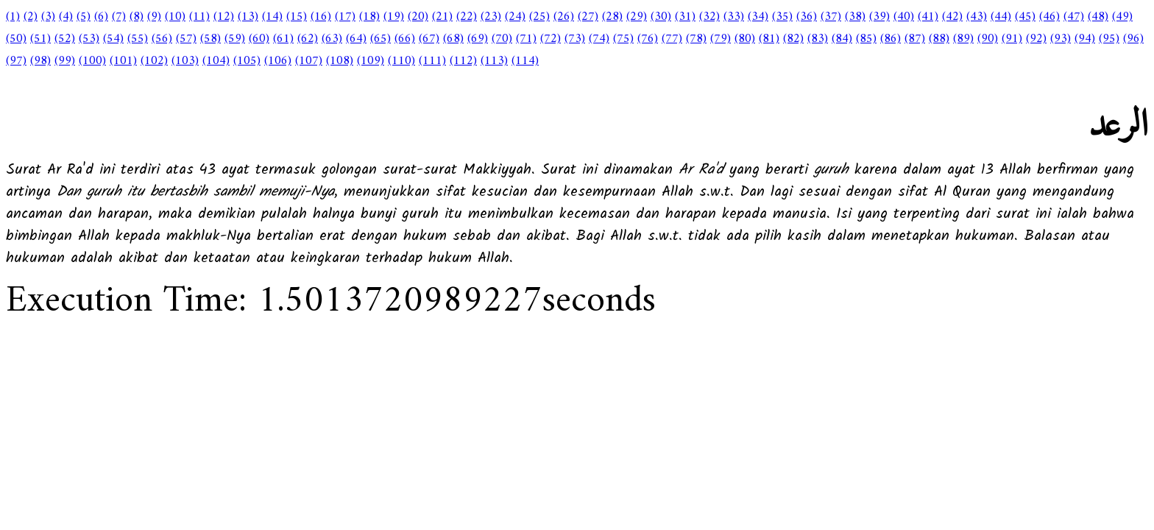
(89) (963, 39)
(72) (550, 39)
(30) (661, 17)
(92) (1036, 39)
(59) (234, 39)
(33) (733, 17)
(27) (588, 17)
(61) (283, 39)
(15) (296, 17)
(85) (866, 39)
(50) (16, 39)
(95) (1109, 39)
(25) (539, 17)
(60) (259, 39)
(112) (463, 61)
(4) (66, 17)
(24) (515, 17)
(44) (1001, 17)
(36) (806, 17)
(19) (393, 17)
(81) (769, 39)
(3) (48, 17)
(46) (1049, 17)
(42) (952, 17)
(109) (370, 61)
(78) (696, 39)
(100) (92, 61)
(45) (1025, 17)
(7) (119, 17)
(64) (356, 39)
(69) (477, 39)
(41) (928, 17)
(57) (186, 39)
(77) (672, 39)
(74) (599, 39)
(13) (248, 17)
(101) (123, 61)
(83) (817, 39)
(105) (247, 61)
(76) (647, 39)
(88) (939, 39)
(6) (101, 17)
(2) (31, 17)
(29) (636, 17)
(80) (744, 39)
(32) (709, 17)
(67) (429, 39)
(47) (1073, 17)
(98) (40, 61)
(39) (879, 17)
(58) (210, 39)
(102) (154, 61)
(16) (321, 17)
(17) (345, 17)
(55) (137, 39)
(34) (758, 17)
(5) (84, 17)
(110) (401, 61)
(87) (915, 39)
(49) (1122, 17)
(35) (782, 17)
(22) (466, 17)
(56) (162, 39)
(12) (223, 17)
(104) (216, 61)
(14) (272, 17)
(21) (442, 17)
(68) (453, 39)
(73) (574, 39)
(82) (793, 39)
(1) (13, 17)
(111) (432, 61)
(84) (842, 39)
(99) (64, 61)
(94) (1085, 39)
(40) (903, 17)
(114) (525, 61)
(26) (563, 17)
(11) (199, 17)
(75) (623, 39)
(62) (307, 39)
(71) (526, 39)
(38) (855, 17)
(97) (16, 61)
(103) (185, 61)
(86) (890, 39)
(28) (612, 17)
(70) (502, 39)
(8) (137, 17)
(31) (685, 17)
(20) (418, 17)
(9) (154, 17)
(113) (494, 61)
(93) (1060, 39)
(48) (1098, 17)
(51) (40, 39)
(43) (976, 17)
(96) (1133, 39)
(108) (339, 61)
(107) (308, 61)
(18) (369, 17)
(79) (720, 39)
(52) (64, 39)
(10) (175, 17)
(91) (1012, 39)
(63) (332, 39)
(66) (404, 39)
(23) (491, 17)
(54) (113, 39)
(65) (380, 39)
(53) (89, 39)
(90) (987, 39)
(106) (277, 61)
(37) (831, 17)
